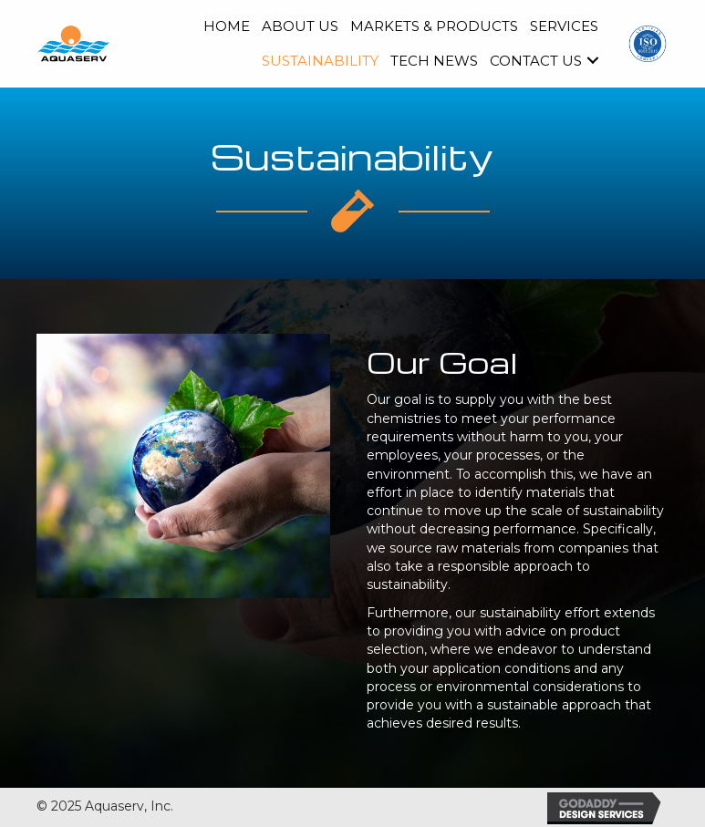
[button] (593, 60)
